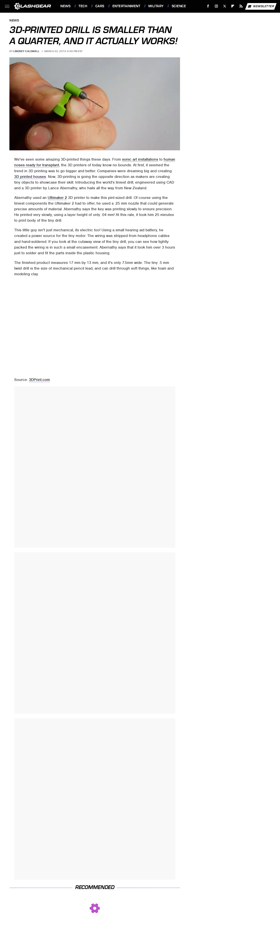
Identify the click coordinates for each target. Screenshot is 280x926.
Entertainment (126, 6)
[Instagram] (216, 6)
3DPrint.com (39, 379)
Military (156, 6)
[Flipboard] (233, 6)
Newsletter (261, 6)
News (65, 6)
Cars (99, 6)
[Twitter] (224, 6)
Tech (83, 6)
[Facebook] (208, 6)
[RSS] (241, 6)
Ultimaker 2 (57, 197)
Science (179, 6)
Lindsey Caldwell (26, 51)
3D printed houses (30, 176)
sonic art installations (140, 159)
